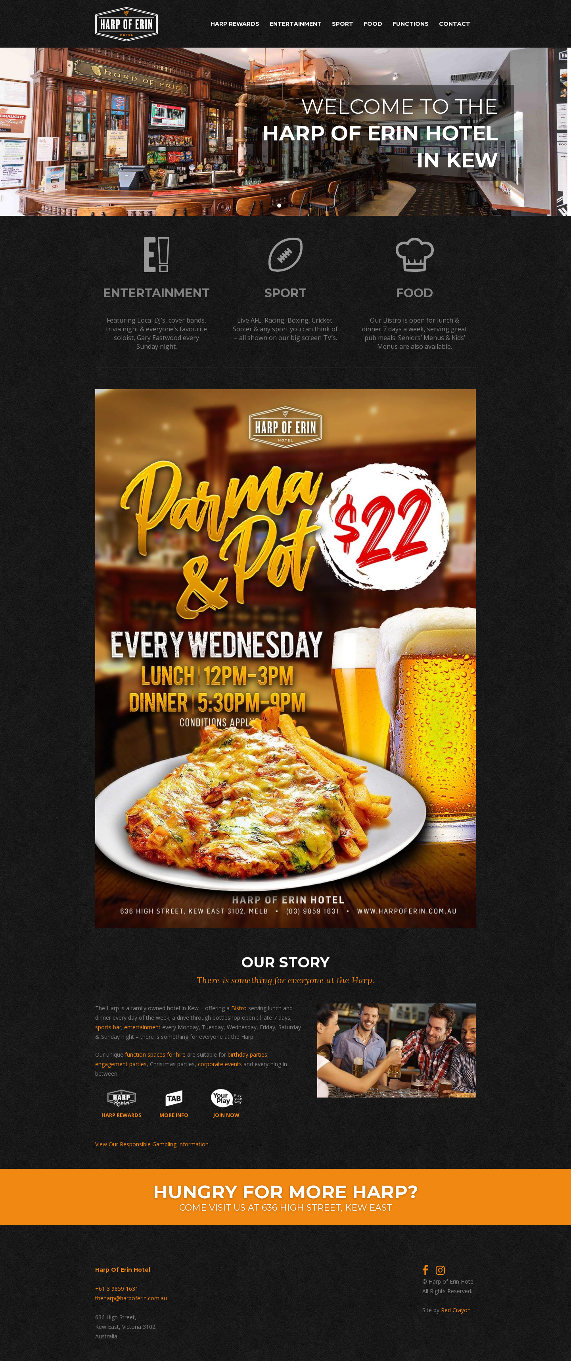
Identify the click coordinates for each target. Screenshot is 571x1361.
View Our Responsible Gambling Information (152, 1144)
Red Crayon (456, 1310)
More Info (173, 1104)
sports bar (108, 1027)
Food (373, 23)
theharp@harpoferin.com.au (131, 1298)
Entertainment (296, 23)
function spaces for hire (155, 1054)
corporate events (220, 1064)
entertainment (142, 1027)
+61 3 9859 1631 (116, 1288)
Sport (342, 23)
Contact (454, 23)
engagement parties (121, 1064)
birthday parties (247, 1054)
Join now (226, 1104)
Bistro (239, 1008)
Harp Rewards (235, 23)
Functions (411, 23)
